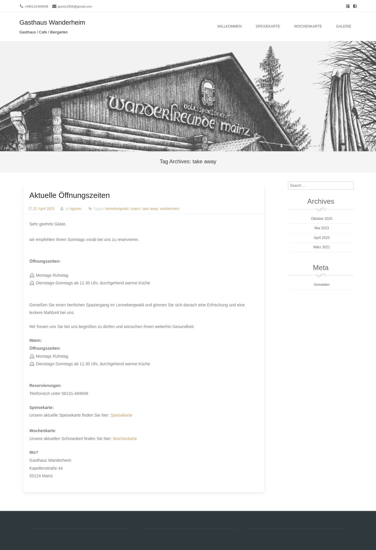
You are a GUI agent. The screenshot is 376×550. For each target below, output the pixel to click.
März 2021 (321, 247)
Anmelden (322, 285)
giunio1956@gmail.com (75, 6)
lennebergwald (116, 209)
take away (150, 209)
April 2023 (322, 238)
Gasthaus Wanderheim (52, 22)
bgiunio (75, 209)
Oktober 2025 (322, 219)
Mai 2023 (321, 228)
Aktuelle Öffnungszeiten (69, 195)
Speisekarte (268, 26)
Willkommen (229, 26)
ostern (135, 209)
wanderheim (169, 209)
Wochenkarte (308, 26)
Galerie (343, 26)
